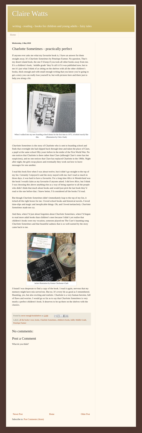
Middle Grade (81, 320)
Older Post (85, 414)
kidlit (73, 320)
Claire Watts (30, 14)
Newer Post (18, 414)
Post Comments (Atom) (34, 419)
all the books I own (26, 320)
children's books (63, 320)
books (37, 320)
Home (13, 34)
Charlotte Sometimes (48, 320)
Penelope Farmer (19, 323)
